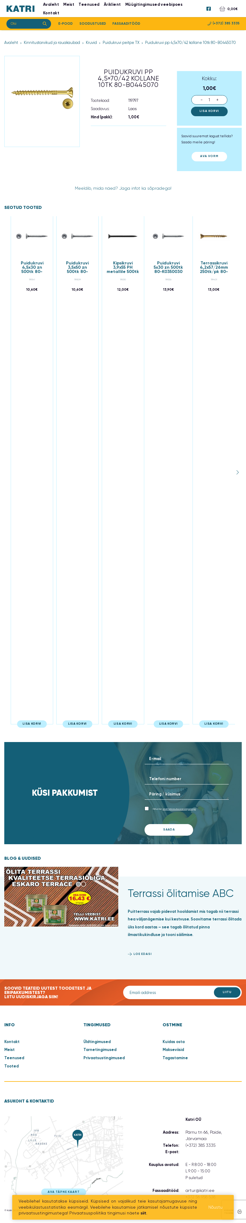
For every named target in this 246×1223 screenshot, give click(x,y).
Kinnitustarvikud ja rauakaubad (52, 43)
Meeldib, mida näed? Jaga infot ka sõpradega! (123, 188)
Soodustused (92, 23)
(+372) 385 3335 (223, 23)
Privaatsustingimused (104, 1058)
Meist (9, 1050)
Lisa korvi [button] (32, 724)
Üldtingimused (97, 1041)
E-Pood (65, 23)
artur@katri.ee (200, 1190)
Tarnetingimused (99, 1050)
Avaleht (11, 43)
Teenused (14, 1058)
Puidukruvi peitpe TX (121, 43)
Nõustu (215, 1207)
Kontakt (51, 13)
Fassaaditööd (126, 23)
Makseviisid (173, 1050)
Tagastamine (175, 1058)
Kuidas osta (174, 1041)
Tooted (11, 1066)
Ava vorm (209, 156)
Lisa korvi (209, 111)
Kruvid (91, 43)
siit (143, 1213)
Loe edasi (143, 954)
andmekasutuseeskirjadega (179, 808)
